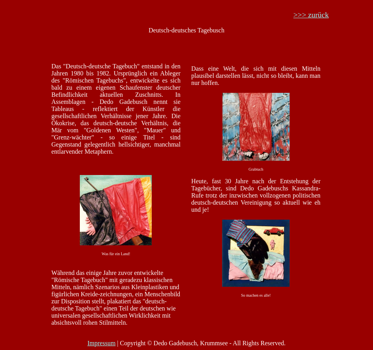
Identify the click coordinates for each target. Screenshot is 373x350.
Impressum (101, 343)
